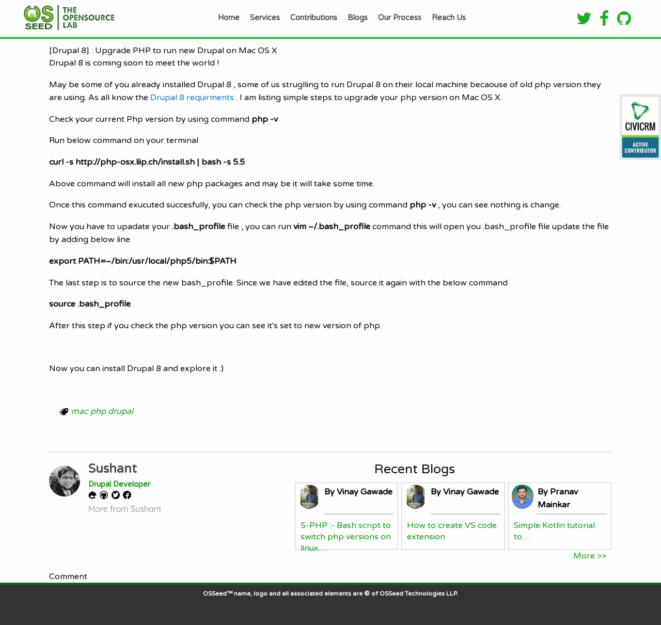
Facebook (128, 495)
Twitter (117, 495)
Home (229, 17)
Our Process (399, 17)
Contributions (313, 17)
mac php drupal (102, 411)
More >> (589, 556)
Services (265, 17)
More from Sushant (124, 509)
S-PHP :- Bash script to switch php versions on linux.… (346, 537)
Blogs (358, 17)
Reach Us (449, 17)
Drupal (94, 495)
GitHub (106, 495)
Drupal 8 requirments (191, 97)
